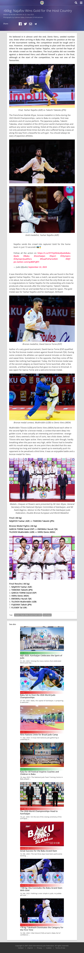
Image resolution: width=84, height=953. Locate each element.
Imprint (30, 948)
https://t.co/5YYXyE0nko (49, 253)
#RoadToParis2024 (49, 259)
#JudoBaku (65, 253)
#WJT (68, 259)
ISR (24, 607)
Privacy (39, 948)
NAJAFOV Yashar (17, 521)
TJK (55, 529)
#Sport (53, 256)
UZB (32, 532)
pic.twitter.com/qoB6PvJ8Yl (26, 262)
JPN (52, 521)
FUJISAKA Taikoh (19, 604)
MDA (52, 532)
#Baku (26, 256)
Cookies (49, 948)
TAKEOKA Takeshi (41, 521)
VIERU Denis (43, 532)
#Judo (16, 256)
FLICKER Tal (16, 607)
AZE (27, 521)
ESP (32, 529)
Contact (21, 948)
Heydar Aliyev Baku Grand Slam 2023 (28, 615)
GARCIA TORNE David (19, 529)
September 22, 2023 (37, 267)
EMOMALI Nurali (45, 529)
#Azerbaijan (39, 256)
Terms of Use (60, 948)
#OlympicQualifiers (23, 259)
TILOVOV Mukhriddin (19, 532)
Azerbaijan (47, 615)
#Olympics (65, 256)
